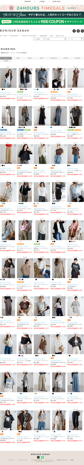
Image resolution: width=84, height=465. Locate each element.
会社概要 (72, 459)
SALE (51, 36)
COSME (42, 1)
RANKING (43, 36)
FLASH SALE (56, 1)
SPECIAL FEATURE (29, 36)
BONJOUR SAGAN (14, 30)
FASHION (27, 1)
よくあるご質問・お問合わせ (36, 459)
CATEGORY (13, 36)
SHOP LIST (60, 36)
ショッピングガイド (11, 459)
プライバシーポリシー (49, 459)
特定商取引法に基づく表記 (62, 459)
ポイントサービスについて (23, 459)
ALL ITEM (3, 36)
